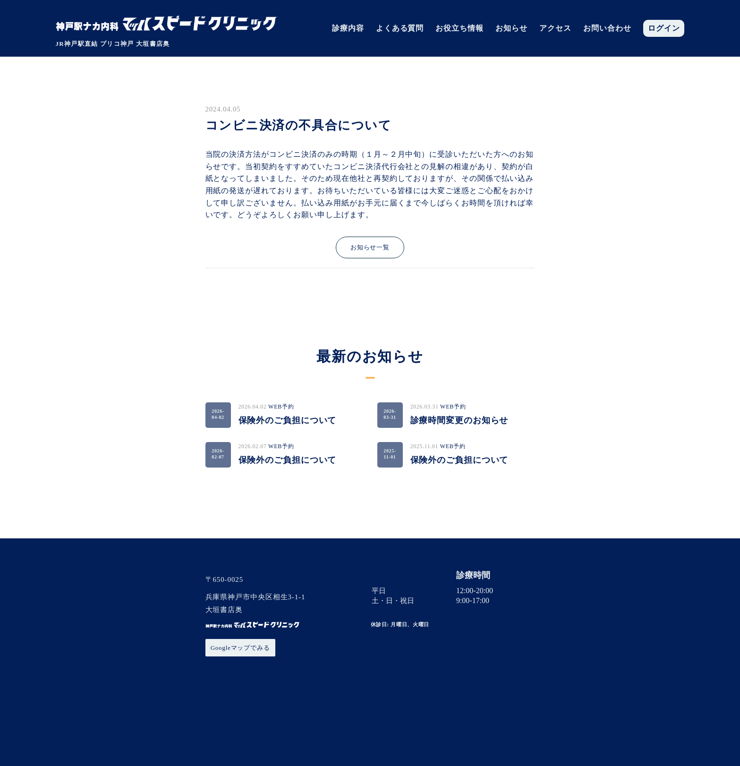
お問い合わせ (607, 28)
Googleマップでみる (240, 647)
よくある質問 (400, 28)
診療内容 (348, 28)
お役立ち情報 (459, 28)
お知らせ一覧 (370, 247)
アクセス (555, 28)
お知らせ (511, 28)
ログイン (664, 28)
